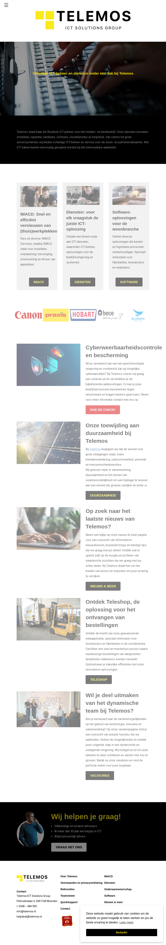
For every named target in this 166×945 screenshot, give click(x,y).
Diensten (109, 882)
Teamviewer (67, 895)
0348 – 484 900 (28, 906)
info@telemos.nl (26, 911)
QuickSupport (69, 902)
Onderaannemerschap (118, 889)
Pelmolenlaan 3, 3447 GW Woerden (37, 901)
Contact (65, 908)
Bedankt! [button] (121, 932)
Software (109, 895)
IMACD (108, 876)
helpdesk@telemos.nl (29, 916)
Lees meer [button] (127, 922)
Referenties (67, 889)
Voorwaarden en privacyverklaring (81, 882)
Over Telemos (68, 876)
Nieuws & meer (113, 902)
